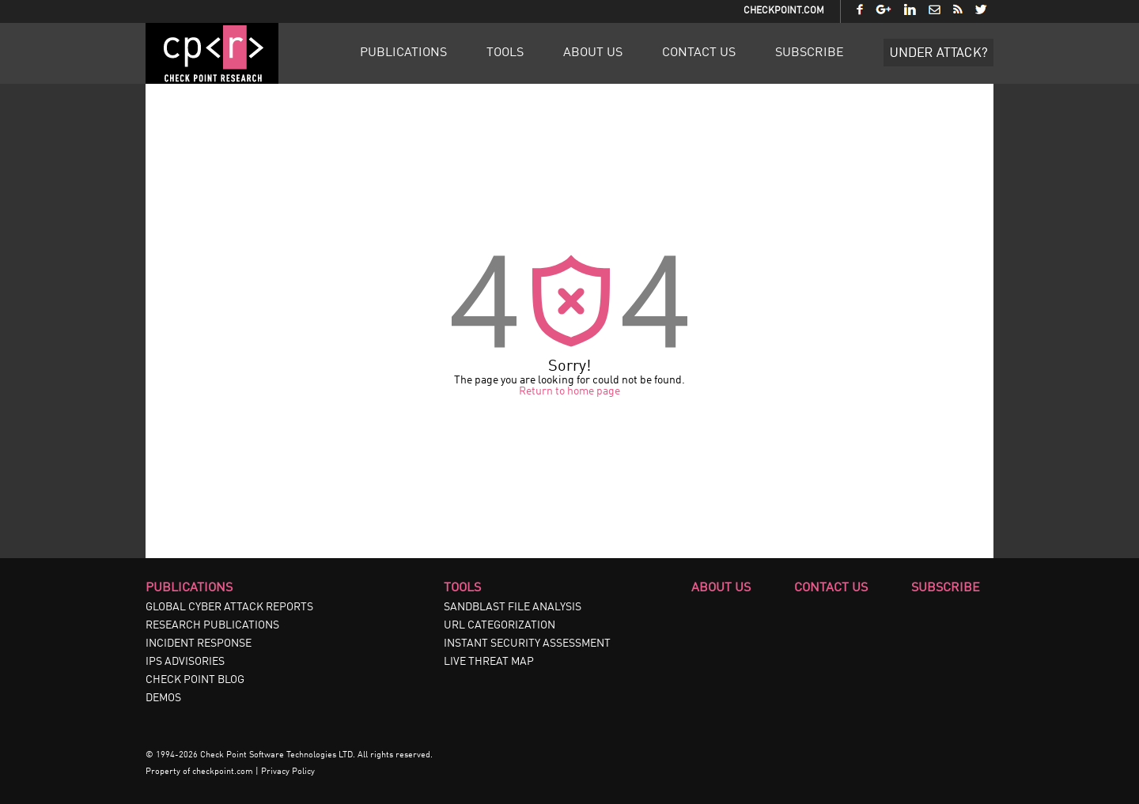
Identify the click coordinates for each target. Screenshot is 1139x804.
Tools (505, 53)
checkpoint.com (222, 772)
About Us (592, 53)
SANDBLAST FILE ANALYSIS (512, 607)
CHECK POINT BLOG (195, 679)
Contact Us (699, 53)
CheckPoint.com (784, 11)
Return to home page (569, 391)
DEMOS (163, 698)
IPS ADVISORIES (185, 661)
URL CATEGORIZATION (499, 625)
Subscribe (809, 53)
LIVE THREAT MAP (489, 661)
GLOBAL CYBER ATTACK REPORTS (229, 607)
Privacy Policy (288, 772)
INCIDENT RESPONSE (199, 643)
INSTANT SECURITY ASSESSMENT (527, 643)
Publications (403, 53)
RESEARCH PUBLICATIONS (212, 625)
